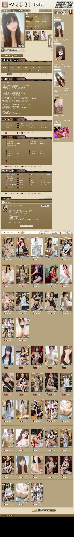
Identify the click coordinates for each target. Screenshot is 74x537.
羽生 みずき (7, 284)
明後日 (67, 233)
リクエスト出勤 (8, 338)
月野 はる (7, 311)
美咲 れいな (65, 284)
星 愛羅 (22, 284)
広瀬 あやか (22, 311)
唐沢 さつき (51, 366)
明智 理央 (36, 257)
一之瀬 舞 (22, 366)
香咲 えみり (51, 284)
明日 (55, 233)
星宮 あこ (36, 420)
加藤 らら (65, 257)
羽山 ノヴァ (36, 284)
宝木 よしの (7, 366)
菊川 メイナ (22, 338)
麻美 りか (51, 257)
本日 (44, 233)
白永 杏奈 (22, 257)
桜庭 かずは (51, 311)
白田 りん (22, 420)
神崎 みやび (65, 311)
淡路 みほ (36, 311)
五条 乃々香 (36, 448)
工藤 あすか (7, 257)
